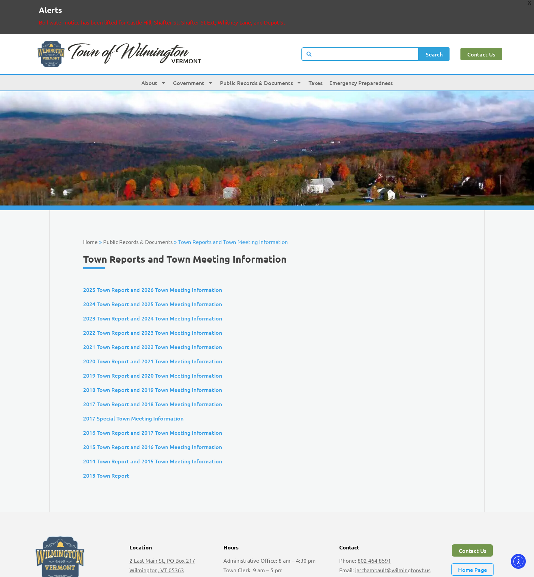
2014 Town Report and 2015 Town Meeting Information (152, 435)
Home (90, 215)
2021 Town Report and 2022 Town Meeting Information (152, 320)
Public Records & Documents (261, 56)
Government (193, 56)
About (153, 56)
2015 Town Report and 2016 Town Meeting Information (152, 420)
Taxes (316, 56)
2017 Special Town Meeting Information (133, 392)
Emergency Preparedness (361, 56)
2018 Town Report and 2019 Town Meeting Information (152, 363)
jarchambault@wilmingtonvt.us (392, 543)
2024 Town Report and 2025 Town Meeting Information (152, 277)
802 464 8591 (374, 534)
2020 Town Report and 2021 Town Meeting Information (152, 335)
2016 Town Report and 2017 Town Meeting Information (152, 406)
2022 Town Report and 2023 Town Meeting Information (152, 306)
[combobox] (360, 28)
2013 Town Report (106, 449)
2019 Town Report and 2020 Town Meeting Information (152, 349)
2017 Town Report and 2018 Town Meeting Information (152, 377)
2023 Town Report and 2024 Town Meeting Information (152, 292)
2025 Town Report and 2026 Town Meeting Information (152, 263)
